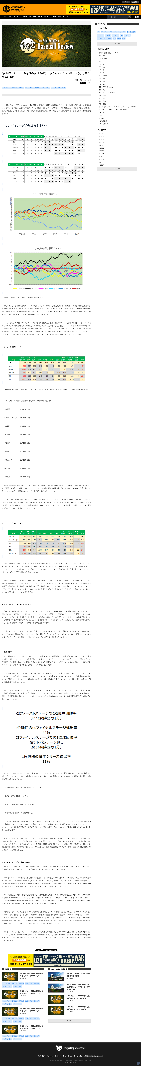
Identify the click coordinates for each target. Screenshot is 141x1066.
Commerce (50, 1056)
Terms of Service (67, 1056)
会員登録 (134, 2)
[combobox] (117, 17)
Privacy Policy (78, 1056)
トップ (4, 17)
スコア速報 (32, 17)
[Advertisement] (111, 187)
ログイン (126, 2)
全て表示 (69, 1020)
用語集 (54, 17)
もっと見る (117, 43)
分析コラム (47, 17)
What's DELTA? (41, 1056)
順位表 (40, 17)
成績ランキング (13, 17)
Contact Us (58, 1056)
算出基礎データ (63, 17)
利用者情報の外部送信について (93, 1056)
